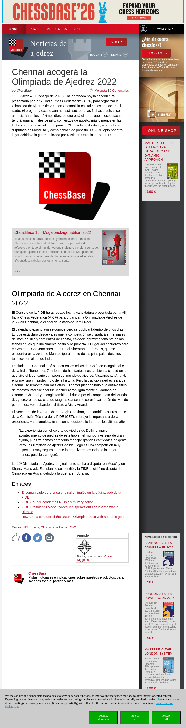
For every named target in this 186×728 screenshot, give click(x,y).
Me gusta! (101, 90)
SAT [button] (79, 29)
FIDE (26, 527)
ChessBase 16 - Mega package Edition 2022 (52, 232)
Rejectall (135, 717)
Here (159, 699)
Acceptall (166, 717)
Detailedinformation (103, 717)
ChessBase (37, 573)
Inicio (35, 29)
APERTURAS (57, 29)
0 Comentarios (119, 90)
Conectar (165, 29)
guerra (35, 527)
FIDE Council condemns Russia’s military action (57, 502)
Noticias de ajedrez (48, 48)
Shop (14, 29)
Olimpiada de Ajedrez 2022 (58, 527)
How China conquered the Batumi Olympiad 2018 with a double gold (73, 517)
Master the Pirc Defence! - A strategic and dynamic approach (159, 151)
